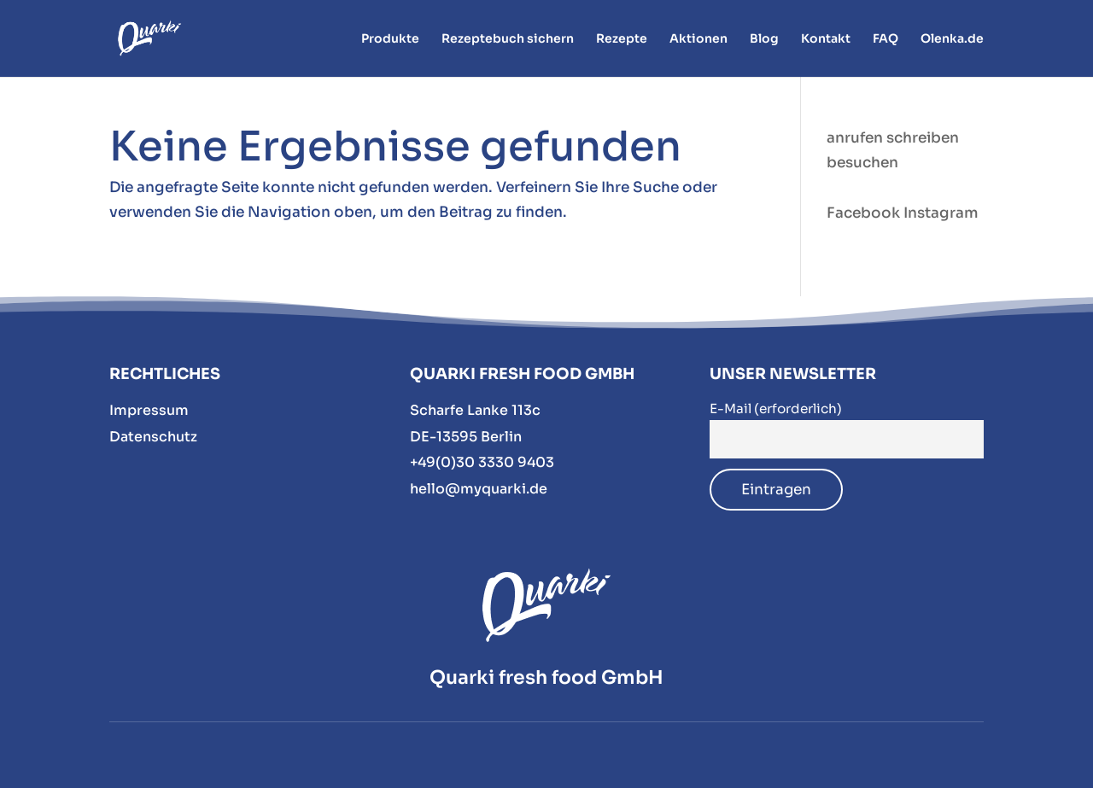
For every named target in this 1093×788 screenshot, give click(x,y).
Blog (764, 39)
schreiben (922, 138)
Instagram (941, 213)
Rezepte (621, 39)
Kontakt (825, 39)
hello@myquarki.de (478, 489)
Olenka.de (952, 39)
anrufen (855, 138)
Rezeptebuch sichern (507, 39)
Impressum (149, 410)
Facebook (863, 213)
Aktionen (698, 39)
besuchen (862, 163)
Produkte (390, 39)
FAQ (885, 39)
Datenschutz (153, 437)
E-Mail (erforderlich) (776, 408)
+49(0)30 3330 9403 (482, 462)
